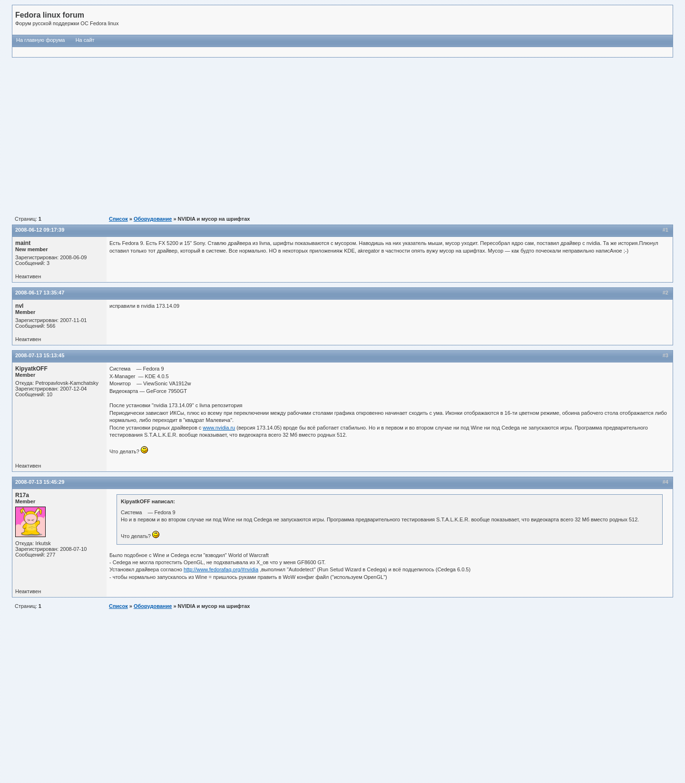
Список (118, 219)
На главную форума (40, 40)
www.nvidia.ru (219, 428)
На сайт (85, 40)
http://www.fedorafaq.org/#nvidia (221, 569)
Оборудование (153, 219)
